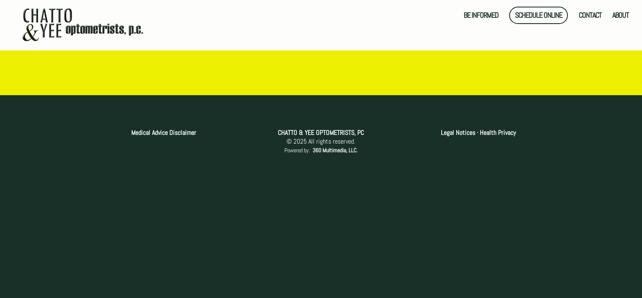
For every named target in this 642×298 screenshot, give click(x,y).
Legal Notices (459, 132)
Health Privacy (497, 132)
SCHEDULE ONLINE (538, 15)
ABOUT (620, 16)
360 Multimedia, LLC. (335, 150)
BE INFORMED (481, 16)
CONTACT (590, 16)
